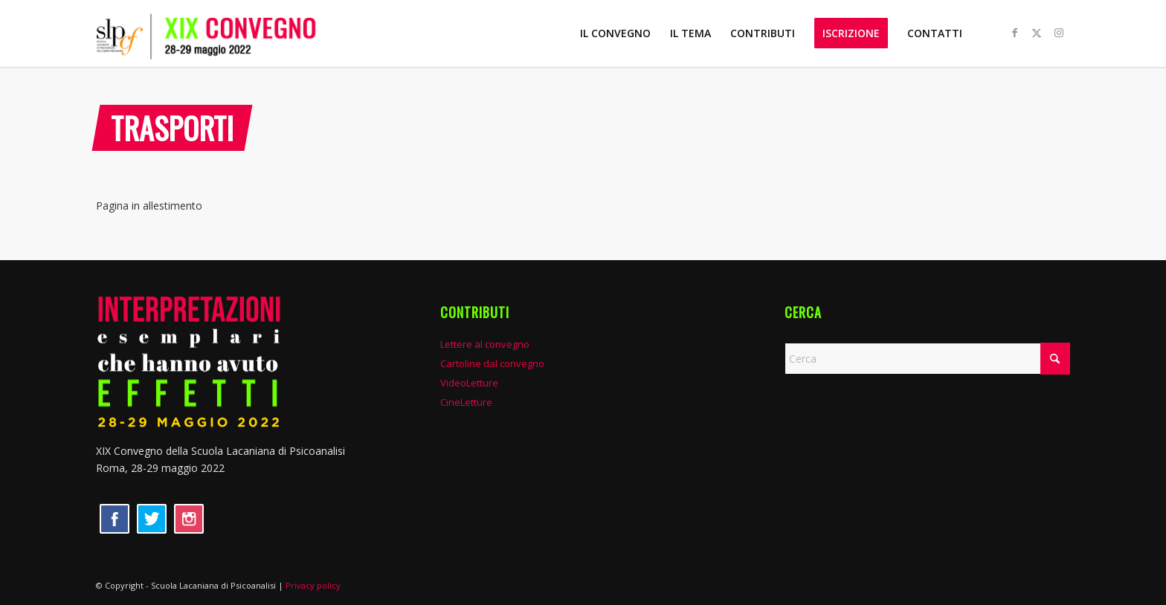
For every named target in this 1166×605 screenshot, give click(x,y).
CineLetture (466, 402)
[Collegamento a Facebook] (1014, 33)
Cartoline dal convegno (492, 363)
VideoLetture (469, 382)
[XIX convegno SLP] (232, 33)
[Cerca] (927, 359)
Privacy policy (313, 585)
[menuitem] (615, 33)
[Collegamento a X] (1036, 33)
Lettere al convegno (484, 344)
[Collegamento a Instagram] (1059, 33)
